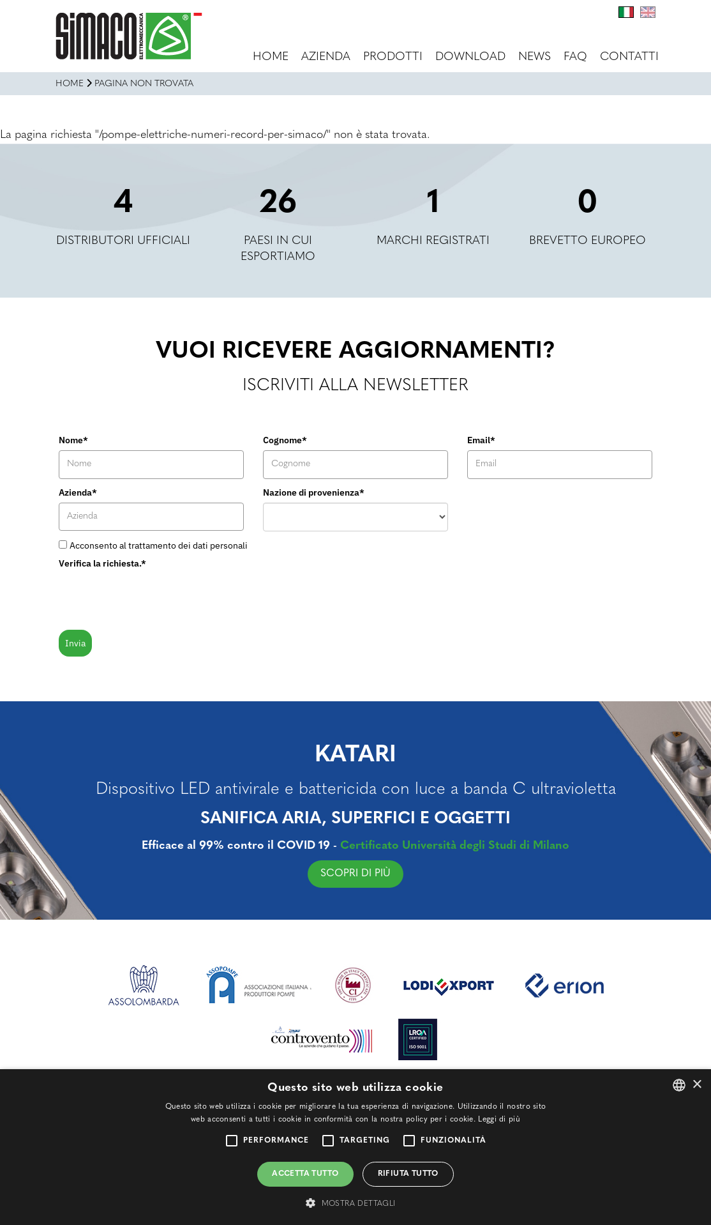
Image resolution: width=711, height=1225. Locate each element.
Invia (75, 643)
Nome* (73, 440)
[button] (355, 1203)
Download (470, 57)
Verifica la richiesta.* (102, 563)
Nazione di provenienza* (313, 492)
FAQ (575, 57)
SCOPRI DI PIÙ (361, 874)
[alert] (355, 1147)
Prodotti (393, 57)
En (647, 12)
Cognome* (285, 440)
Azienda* (78, 492)
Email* (481, 440)
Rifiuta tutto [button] (408, 1174)
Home (270, 57)
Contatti (629, 57)
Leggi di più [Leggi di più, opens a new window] (499, 1119)
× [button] (696, 1085)
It (626, 12)
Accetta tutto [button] (305, 1174)
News (534, 57)
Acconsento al (159, 545)
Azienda (325, 57)
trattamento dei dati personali (188, 545)
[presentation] (156, 598)
